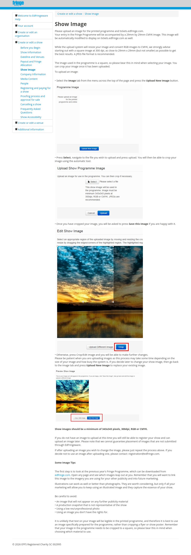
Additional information (29, 129)
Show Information (31, 52)
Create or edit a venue (29, 123)
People (24, 83)
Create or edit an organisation (26, 34)
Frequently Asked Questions (30, 110)
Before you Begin (30, 47)
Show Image (28, 69)
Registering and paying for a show (36, 89)
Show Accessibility (31, 117)
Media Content (29, 78)
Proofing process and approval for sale (33, 97)
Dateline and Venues (32, 57)
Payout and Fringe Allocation (31, 63)
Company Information (33, 74)
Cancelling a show (31, 104)
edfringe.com (62, 475)
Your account (24, 25)
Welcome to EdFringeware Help (31, 17)
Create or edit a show (28, 42)
